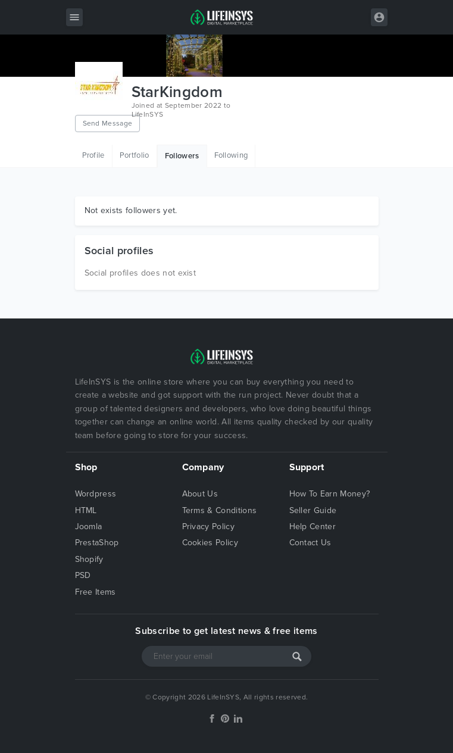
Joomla (88, 526)
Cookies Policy (210, 543)
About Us (200, 494)
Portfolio (134, 155)
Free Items (95, 592)
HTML (86, 510)
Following (231, 155)
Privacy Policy (208, 526)
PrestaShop (97, 543)
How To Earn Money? (329, 494)
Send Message (108, 123)
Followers (182, 156)
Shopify (89, 559)
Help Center (312, 526)
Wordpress (96, 494)
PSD (83, 575)
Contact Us (310, 543)
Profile (93, 155)
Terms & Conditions (219, 510)
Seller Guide (313, 510)
